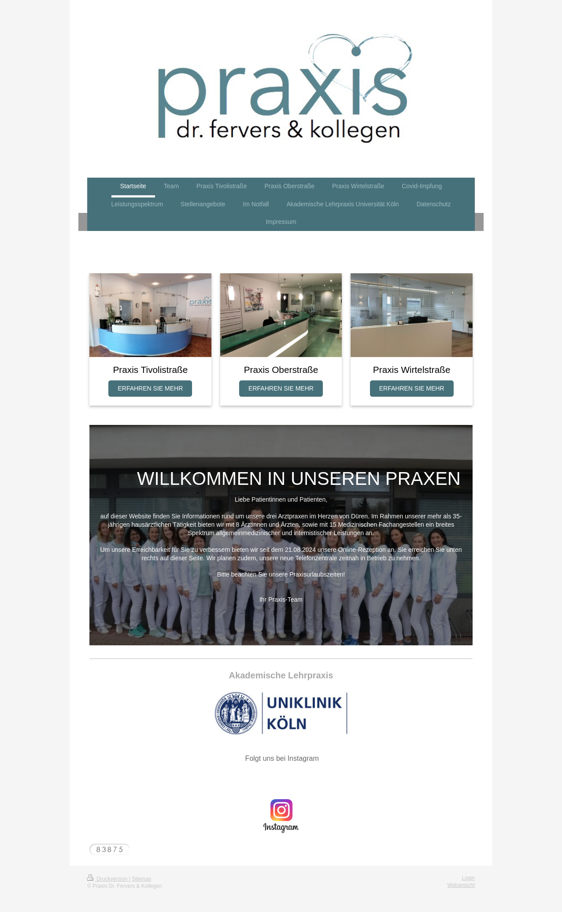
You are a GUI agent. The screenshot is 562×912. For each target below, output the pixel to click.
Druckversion (108, 879)
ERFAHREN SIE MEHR (150, 388)
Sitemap (141, 879)
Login (468, 878)
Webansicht (461, 885)
